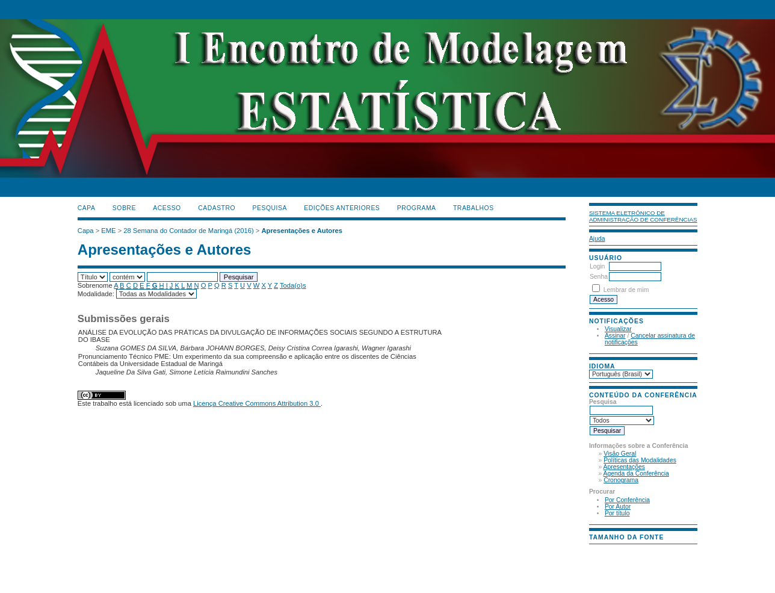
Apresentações (624, 467)
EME (108, 230)
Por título (617, 513)
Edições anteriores (342, 208)
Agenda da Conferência (636, 473)
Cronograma (621, 480)
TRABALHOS (473, 208)
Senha (599, 276)
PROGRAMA (416, 208)
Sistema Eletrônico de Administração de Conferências (643, 216)
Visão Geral (620, 453)
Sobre (124, 208)
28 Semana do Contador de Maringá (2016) (188, 230)
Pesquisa (270, 208)
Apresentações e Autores (301, 230)
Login (597, 266)
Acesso (167, 208)
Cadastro (216, 208)
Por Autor (618, 506)
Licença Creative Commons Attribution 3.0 (257, 403)
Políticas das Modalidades (640, 460)
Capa (87, 208)
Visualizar (618, 329)
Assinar (615, 335)
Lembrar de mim (626, 290)
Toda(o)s (293, 285)
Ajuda (597, 238)
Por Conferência (627, 500)
